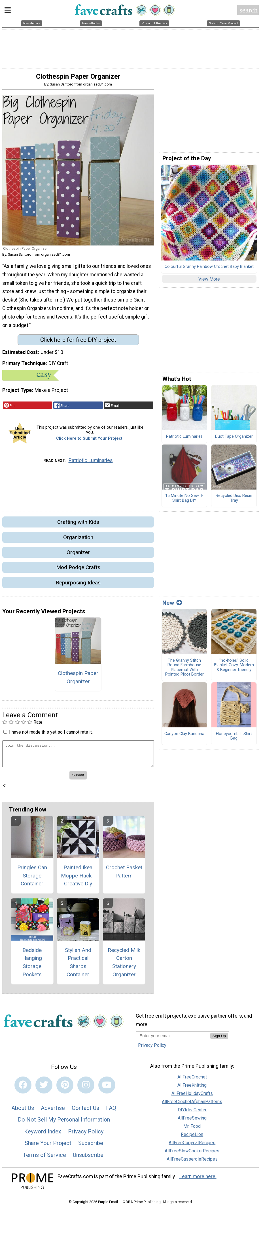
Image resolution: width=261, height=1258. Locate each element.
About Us (22, 1110)
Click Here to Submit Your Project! (90, 441)
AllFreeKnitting (192, 1088)
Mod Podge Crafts (78, 570)
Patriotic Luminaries (91, 463)
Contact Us (85, 1110)
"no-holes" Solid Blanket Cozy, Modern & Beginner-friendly (234, 668)
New (172, 605)
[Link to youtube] (106, 1087)
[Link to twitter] (43, 1087)
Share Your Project (48, 1146)
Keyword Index (42, 1134)
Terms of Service (44, 1157)
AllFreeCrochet (192, 1079)
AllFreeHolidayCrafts (192, 1096)
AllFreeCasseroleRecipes (192, 1162)
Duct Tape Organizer (234, 439)
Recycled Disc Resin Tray (234, 501)
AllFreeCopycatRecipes (192, 1145)
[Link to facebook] (22, 1087)
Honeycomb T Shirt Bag (234, 739)
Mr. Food (192, 1129)
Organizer (78, 555)
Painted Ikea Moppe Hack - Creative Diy (78, 878)
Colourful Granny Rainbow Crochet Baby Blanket (209, 269)
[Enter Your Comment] (78, 757)
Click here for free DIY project (78, 342)
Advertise (53, 1110)
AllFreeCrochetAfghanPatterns (192, 1104)
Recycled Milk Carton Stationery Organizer (124, 965)
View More (209, 282)
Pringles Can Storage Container (32, 878)
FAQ (111, 1110)
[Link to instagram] (85, 1087)
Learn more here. (198, 1179)
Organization (78, 540)
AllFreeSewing (192, 1121)
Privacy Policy (85, 1134)
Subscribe (90, 1146)
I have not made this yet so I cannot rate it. (51, 735)
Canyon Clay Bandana (184, 736)
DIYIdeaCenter (192, 1112)
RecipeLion (192, 1137)
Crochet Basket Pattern (124, 874)
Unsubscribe (88, 1157)
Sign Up (219, 1039)
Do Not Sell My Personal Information (64, 1122)
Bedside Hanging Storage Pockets (32, 965)
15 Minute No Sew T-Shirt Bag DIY (184, 501)
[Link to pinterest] (64, 1087)
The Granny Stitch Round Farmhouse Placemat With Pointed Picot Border (184, 670)
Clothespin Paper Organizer (78, 680)
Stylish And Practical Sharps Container (78, 965)
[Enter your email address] (173, 1038)
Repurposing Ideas (78, 585)
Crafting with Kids (78, 525)
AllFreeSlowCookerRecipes (192, 1153)
